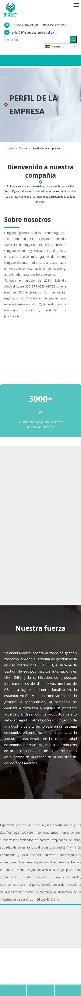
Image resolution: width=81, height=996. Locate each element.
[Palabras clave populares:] (73, 39)
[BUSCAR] (37, 39)
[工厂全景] (40, 401)
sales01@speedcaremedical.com (34, 32)
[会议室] (6, 754)
